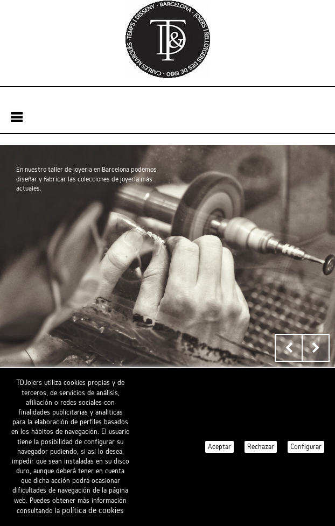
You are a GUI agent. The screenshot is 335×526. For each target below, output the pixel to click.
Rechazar (260, 447)
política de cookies (93, 510)
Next (316, 348)
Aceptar (219, 447)
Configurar (306, 447)
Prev (289, 348)
